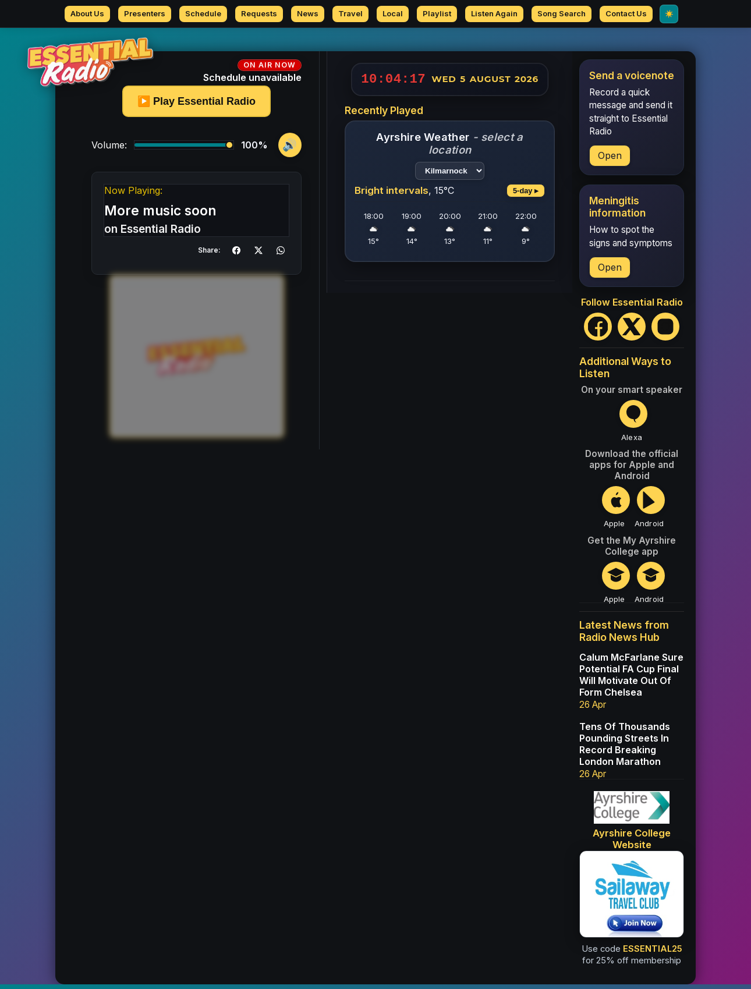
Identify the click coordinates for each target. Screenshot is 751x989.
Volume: (109, 149)
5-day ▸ (526, 195)
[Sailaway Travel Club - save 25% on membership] (631, 898)
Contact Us (626, 13)
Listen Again (494, 13)
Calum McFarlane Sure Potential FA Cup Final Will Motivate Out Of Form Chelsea (631, 679)
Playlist (437, 13)
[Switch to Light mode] (669, 14)
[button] (236, 255)
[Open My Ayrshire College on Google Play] (649, 587)
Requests (259, 13)
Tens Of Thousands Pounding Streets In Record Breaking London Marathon (624, 748)
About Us (87, 13)
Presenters (144, 13)
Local (392, 13)
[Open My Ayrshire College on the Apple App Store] (614, 587)
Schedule (203, 13)
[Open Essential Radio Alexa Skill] (631, 425)
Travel (350, 13)
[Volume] (184, 149)
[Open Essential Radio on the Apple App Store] (614, 511)
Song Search (561, 13)
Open (610, 160)
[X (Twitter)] (632, 331)
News (307, 13)
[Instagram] (665, 331)
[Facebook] (598, 331)
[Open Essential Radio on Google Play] (649, 511)
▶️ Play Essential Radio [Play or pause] (196, 106)
